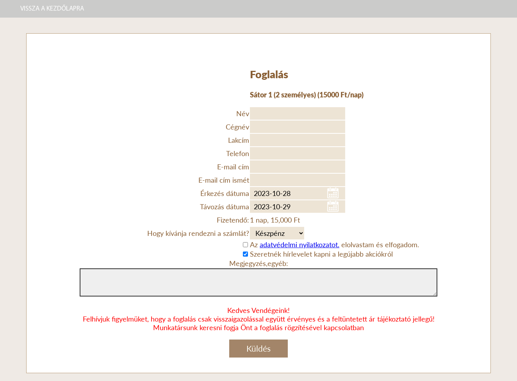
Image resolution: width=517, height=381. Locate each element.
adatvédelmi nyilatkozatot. (299, 244)
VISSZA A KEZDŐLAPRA (52, 8)
